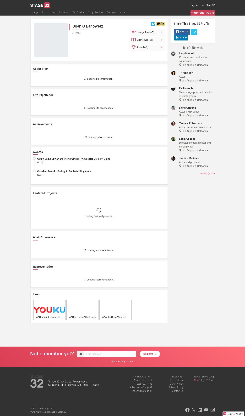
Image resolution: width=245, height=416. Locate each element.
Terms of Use (176, 380)
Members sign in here (123, 361)
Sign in (194, 5)
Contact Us (177, 391)
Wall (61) (147, 40)
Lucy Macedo (187, 53)
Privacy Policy (176, 387)
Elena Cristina (187, 107)
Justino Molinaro (189, 158)
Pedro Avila (186, 88)
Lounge (34, 12)
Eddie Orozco (187, 138)
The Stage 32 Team (142, 376)
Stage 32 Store (207, 380)
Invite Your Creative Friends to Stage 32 (48, 412)
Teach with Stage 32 (142, 391)
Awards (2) (147, 47)
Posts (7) (147, 32)
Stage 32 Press (144, 383)
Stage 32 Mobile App (204, 376)
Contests (111, 12)
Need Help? (177, 376)
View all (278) (207, 173)
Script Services (95, 12)
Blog (44, 12)
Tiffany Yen (186, 72)
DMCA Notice (176, 383)
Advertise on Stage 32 (141, 387)
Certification (78, 12)
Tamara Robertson (190, 123)
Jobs (52, 12)
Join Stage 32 (208, 5)
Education (64, 12)
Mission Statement (142, 380)
